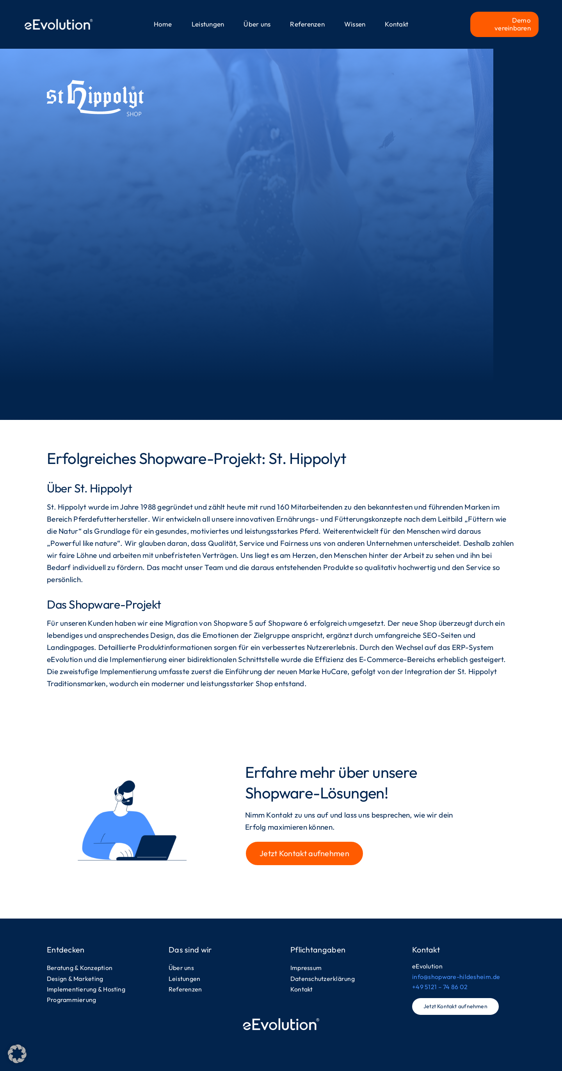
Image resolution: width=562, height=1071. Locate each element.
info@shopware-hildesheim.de (456, 977)
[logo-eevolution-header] (58, 19)
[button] (17, 1054)
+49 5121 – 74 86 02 (440, 987)
